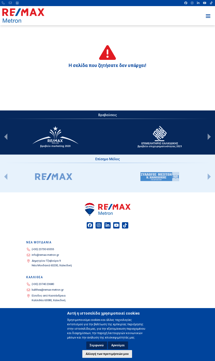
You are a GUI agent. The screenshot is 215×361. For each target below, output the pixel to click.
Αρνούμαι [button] (118, 345)
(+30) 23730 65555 (43, 249)
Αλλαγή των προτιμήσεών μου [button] (107, 354)
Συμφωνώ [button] (97, 345)
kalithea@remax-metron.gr (48, 289)
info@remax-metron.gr (45, 254)
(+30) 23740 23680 (43, 284)
